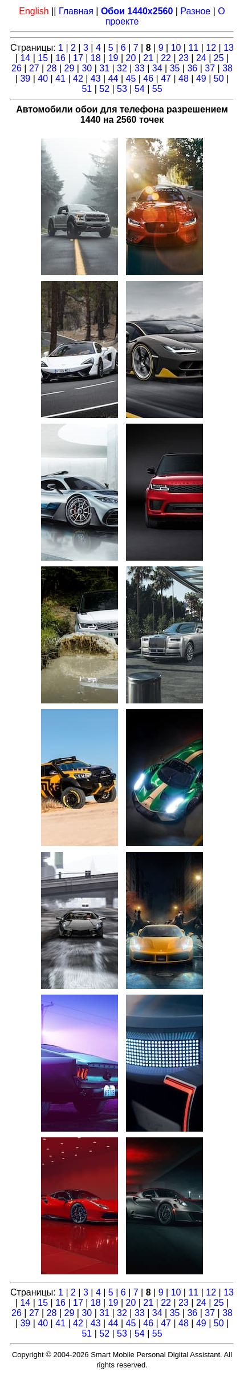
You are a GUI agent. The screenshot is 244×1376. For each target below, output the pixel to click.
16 (60, 58)
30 (87, 68)
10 (176, 48)
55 (157, 89)
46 (148, 78)
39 (25, 78)
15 (43, 58)
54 (140, 89)
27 (34, 68)
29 (69, 68)
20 (131, 58)
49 (201, 78)
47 (166, 78)
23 (183, 58)
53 (122, 89)
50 (219, 78)
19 (113, 58)
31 (104, 68)
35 (175, 68)
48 (183, 78)
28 (52, 68)
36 (192, 68)
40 (43, 78)
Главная (76, 11)
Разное (195, 11)
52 (104, 89)
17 (78, 58)
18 (96, 58)
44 (113, 78)
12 (211, 48)
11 (193, 48)
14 (25, 58)
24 (201, 58)
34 (157, 68)
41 (60, 78)
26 (16, 68)
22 (166, 58)
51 (87, 89)
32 (122, 68)
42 (78, 78)
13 (228, 48)
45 (131, 78)
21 (148, 58)
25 (219, 58)
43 (96, 78)
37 (210, 68)
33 (140, 68)
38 (227, 68)
